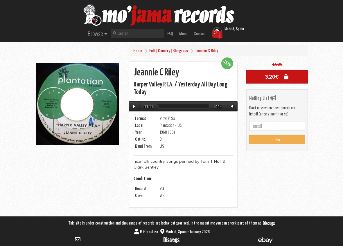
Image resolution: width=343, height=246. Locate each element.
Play (134, 106)
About (183, 33)
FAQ (170, 33)
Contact (200, 33)
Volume (231, 106)
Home (137, 50)
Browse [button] (98, 33)
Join (277, 139)
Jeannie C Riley (207, 50)
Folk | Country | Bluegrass (168, 50)
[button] (277, 77)
